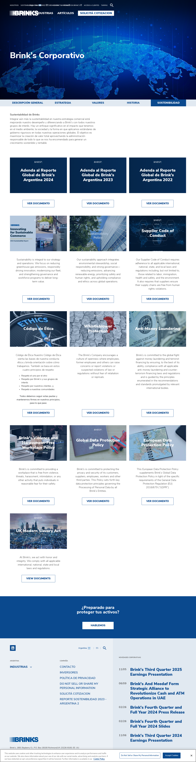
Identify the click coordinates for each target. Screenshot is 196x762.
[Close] (191, 755)
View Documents (38, 579)
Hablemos (98, 626)
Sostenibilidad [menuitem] (168, 103)
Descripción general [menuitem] (27, 103)
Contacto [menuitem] (67, 667)
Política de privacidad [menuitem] (77, 679)
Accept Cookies (171, 755)
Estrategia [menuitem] (63, 103)
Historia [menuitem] (133, 103)
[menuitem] (15, 5)
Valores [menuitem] (98, 103)
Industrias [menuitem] (116, 13)
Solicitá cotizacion (75, 694)
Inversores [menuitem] (69, 673)
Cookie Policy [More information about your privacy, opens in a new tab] (99, 759)
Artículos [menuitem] (137, 13)
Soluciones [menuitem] (93, 13)
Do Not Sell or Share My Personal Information (79, 686)
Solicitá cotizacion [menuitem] (168, 13)
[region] (98, 755)
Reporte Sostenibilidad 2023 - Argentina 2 (83, 702)
